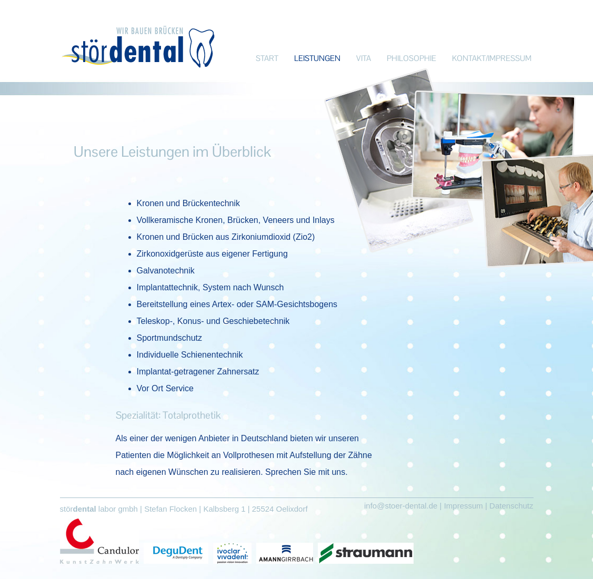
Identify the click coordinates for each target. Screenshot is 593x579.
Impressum (463, 505)
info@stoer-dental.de (400, 505)
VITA (363, 58)
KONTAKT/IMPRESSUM (491, 58)
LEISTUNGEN (317, 58)
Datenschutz (511, 505)
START (267, 58)
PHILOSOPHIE (411, 58)
